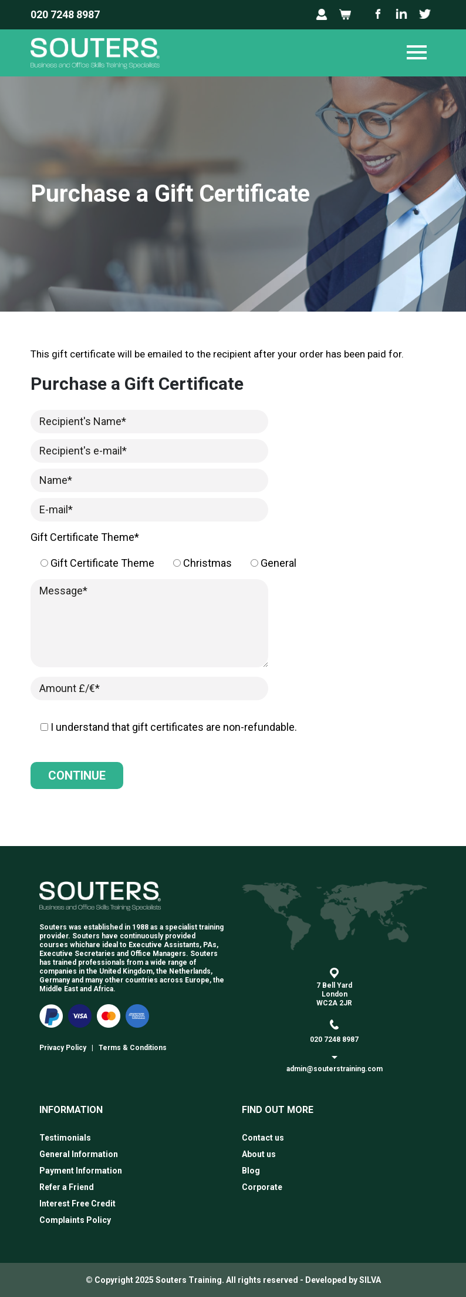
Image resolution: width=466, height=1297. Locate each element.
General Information (78, 1154)
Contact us (263, 1137)
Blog (251, 1170)
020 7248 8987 (65, 14)
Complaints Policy (75, 1220)
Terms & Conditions (133, 1048)
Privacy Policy (62, 1048)
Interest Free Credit (77, 1203)
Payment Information (80, 1170)
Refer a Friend (66, 1187)
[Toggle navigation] (416, 52)
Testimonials (65, 1137)
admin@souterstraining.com (334, 1069)
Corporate (262, 1187)
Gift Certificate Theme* (85, 537)
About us (259, 1154)
